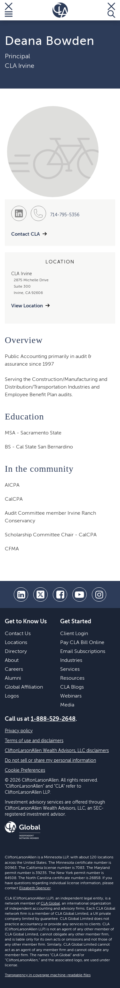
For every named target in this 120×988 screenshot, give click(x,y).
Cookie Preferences (25, 770)
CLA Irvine (19, 66)
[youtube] (79, 594)
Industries (71, 660)
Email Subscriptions (82, 651)
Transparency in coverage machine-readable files (48, 975)
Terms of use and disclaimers (34, 741)
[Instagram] (99, 594)
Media (67, 705)
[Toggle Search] (111, 10)
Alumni (13, 678)
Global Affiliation (24, 687)
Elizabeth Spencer (35, 888)
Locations (16, 642)
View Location (27, 306)
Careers (14, 669)
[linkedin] (21, 594)
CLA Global (50, 904)
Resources (72, 678)
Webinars (71, 696)
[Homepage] (60, 10)
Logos (12, 696)
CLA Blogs (72, 687)
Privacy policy (19, 731)
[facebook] (60, 594)
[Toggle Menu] (8, 10)
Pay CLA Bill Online (82, 642)
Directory (16, 651)
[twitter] (40, 594)
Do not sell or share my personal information (50, 760)
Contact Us (18, 633)
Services (70, 669)
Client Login (74, 633)
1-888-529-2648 (53, 719)
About (12, 660)
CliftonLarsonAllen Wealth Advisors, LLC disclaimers (57, 750)
